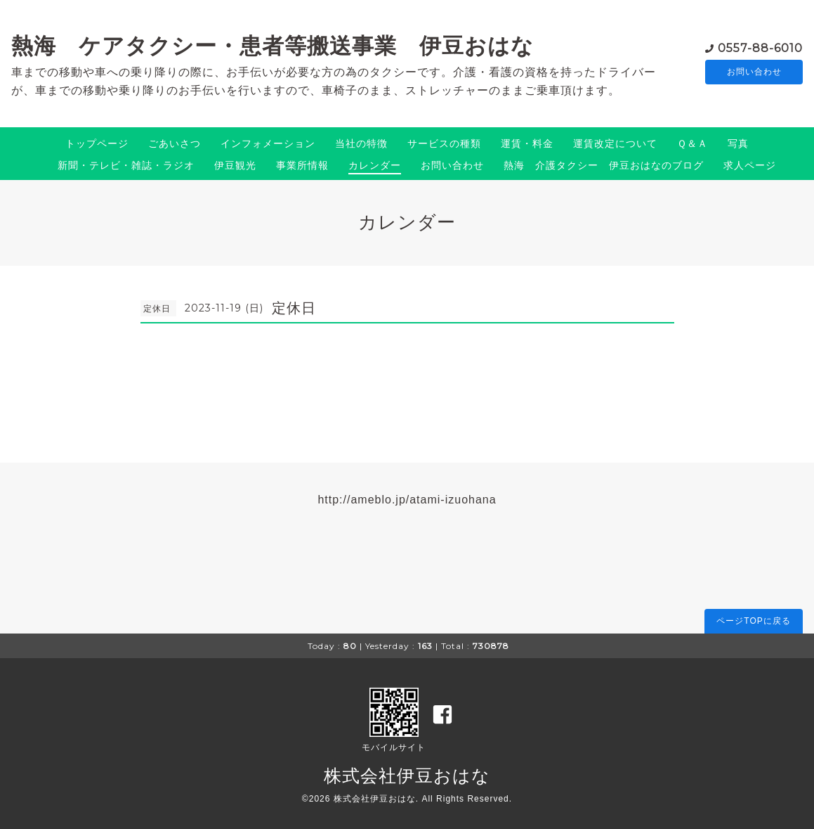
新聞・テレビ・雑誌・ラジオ (126, 165)
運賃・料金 (527, 143)
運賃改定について (615, 143)
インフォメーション (268, 143)
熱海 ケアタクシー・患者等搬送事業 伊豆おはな (272, 45)
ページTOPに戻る (753, 621)
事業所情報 (302, 165)
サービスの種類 (444, 143)
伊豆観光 (235, 165)
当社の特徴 (361, 143)
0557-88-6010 (760, 46)
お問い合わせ (754, 71)
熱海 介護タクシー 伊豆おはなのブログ (604, 165)
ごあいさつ (174, 143)
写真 (738, 143)
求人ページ (749, 165)
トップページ (97, 143)
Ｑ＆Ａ (692, 143)
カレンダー (374, 165)
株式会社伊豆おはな (407, 775)
